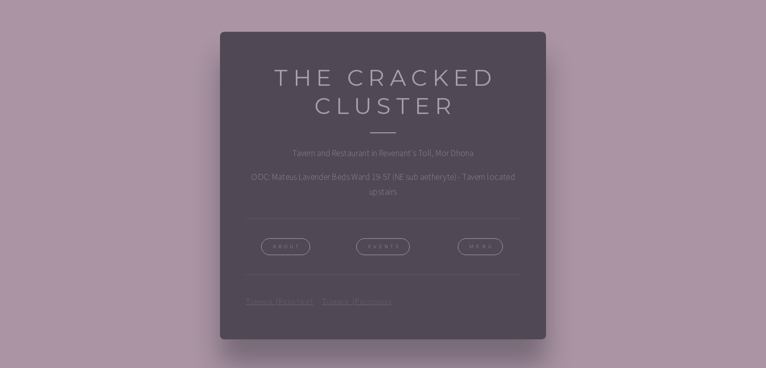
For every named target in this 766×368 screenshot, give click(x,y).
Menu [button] (481, 247)
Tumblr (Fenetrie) (280, 302)
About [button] (287, 247)
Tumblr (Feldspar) (357, 302)
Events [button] (384, 247)
